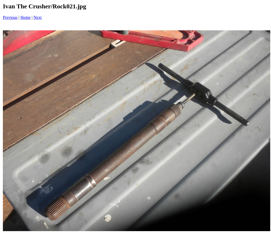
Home (25, 17)
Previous (10, 17)
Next (38, 17)
